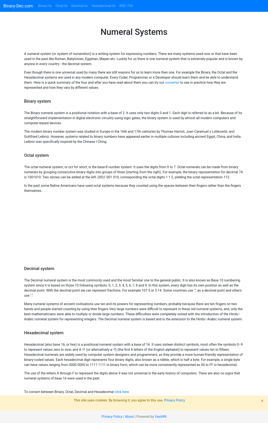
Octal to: (62, 6)
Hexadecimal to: (104, 6)
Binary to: (46, 5)
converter (172, 83)
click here (122, 392)
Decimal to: (79, 6)
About (129, 417)
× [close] (262, 401)
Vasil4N (160, 417)
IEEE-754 (126, 6)
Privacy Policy (174, 400)
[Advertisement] (134, 231)
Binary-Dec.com (18, 5)
